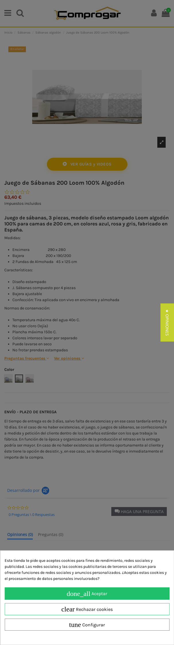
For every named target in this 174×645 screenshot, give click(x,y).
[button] (167, 322)
